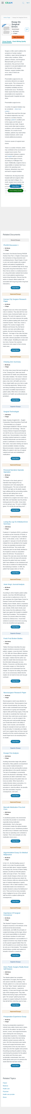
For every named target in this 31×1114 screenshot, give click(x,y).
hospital (9, 156)
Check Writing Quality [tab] (19, 41)
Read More (15, 287)
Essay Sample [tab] (7, 41)
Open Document (18, 37)
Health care (6, 1088)
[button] (2, 3)
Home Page (7, 17)
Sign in (28, 2)
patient (13, 120)
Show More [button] (15, 186)
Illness (5, 1097)
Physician (6, 1091)
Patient (5, 1083)
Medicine (5, 1086)
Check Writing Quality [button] (15, 190)
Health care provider (9, 1094)
